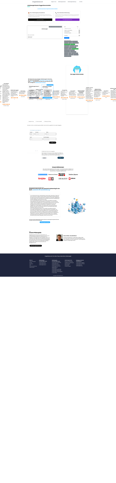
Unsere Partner (31, 267)
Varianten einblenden (58, 26)
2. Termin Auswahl (39, 121)
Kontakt (30, 262)
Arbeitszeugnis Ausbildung (80, 263)
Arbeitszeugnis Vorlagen (40, 82)
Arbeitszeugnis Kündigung (80, 262)
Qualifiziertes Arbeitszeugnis (69, 262)
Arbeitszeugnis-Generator (46, 79)
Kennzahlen (66, 53)
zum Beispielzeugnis (34, 97)
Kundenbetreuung (67, 51)
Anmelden (80, 1)
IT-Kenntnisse (73, 44)
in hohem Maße (54, 272)
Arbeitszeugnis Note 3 (42, 264)
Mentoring (76, 45)
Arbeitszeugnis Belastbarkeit (56, 270)
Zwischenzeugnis (67, 263)
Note (77, 26)
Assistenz (70, 48)
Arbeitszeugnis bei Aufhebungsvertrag (79, 265)
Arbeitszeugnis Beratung (72, 1)
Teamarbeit (66, 54)
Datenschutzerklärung (33, 266)
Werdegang (66, 35)
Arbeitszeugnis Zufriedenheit (56, 262)
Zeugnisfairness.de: (58, 256)
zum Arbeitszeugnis (47, 97)
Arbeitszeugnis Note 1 (42, 262)
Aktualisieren (67, 37)
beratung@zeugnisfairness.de (67, 19)
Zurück (44, 157)
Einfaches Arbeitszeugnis (69, 261)
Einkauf (70, 53)
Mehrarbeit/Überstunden (68, 41)
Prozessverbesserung (75, 48)
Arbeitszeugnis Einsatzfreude (56, 269)
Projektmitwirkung (67, 50)
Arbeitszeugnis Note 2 (42, 263)
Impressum (31, 263)
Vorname (36, 132)
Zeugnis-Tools (54, 1)
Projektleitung (72, 50)
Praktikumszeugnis (68, 266)
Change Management (75, 53)
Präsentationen (76, 54)
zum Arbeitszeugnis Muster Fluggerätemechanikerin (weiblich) (47, 8)
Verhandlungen (71, 54)
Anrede (31, 132)
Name (47, 132)
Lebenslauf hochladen (40, 19)
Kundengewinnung (73, 51)
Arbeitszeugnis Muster (62, 1)
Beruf (65, 26)
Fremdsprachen (67, 45)
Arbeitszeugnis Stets (55, 263)
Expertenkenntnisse (67, 44)
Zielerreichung (67, 47)
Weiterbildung (72, 45)
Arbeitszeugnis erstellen (45, 222)
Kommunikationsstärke (68, 56)
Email (31, 137)
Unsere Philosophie (32, 261)
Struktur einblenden (52, 26)
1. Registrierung (31, 121)
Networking (66, 48)
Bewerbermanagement (73, 47)
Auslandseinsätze (74, 41)
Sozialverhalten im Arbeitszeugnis (55, 268)
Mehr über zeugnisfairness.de (36, 245)
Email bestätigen (46, 137)
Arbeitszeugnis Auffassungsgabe (57, 271)
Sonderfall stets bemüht (56, 264)
